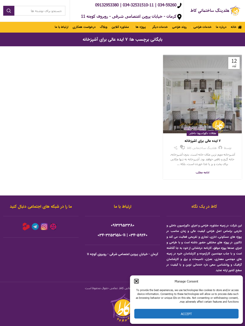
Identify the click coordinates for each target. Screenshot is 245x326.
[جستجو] (34, 11)
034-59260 (138, 236)
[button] (136, 281)
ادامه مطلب (202, 173)
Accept (186, 314)
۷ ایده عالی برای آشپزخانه (203, 141)
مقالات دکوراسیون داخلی (202, 133)
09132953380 (122, 226)
